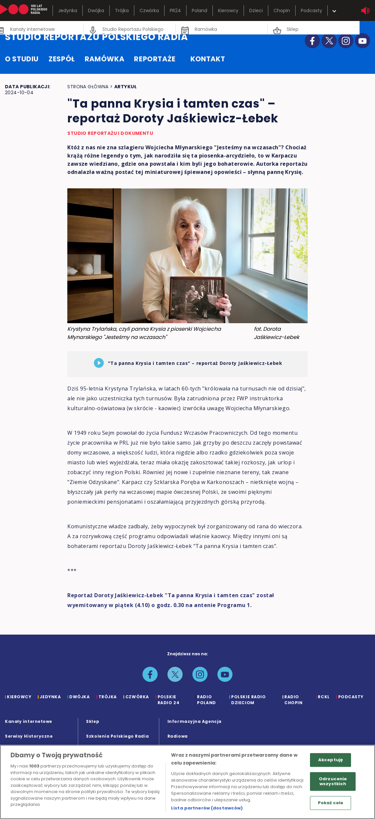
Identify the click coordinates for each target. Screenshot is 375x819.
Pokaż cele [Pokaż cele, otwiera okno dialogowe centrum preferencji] (330, 803)
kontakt (207, 59)
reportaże (155, 59)
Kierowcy (228, 10)
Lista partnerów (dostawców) (207, 808)
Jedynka (67, 10)
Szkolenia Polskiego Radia (117, 736)
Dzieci (256, 10)
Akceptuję (330, 760)
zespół (62, 59)
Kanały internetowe (28, 721)
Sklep (92, 721)
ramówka (104, 59)
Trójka (122, 10)
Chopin (282, 10)
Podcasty (311, 10)
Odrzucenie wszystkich (333, 781)
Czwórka (149, 10)
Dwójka (96, 10)
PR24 (175, 10)
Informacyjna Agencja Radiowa (194, 729)
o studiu (22, 59)
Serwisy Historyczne (29, 736)
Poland (199, 10)
